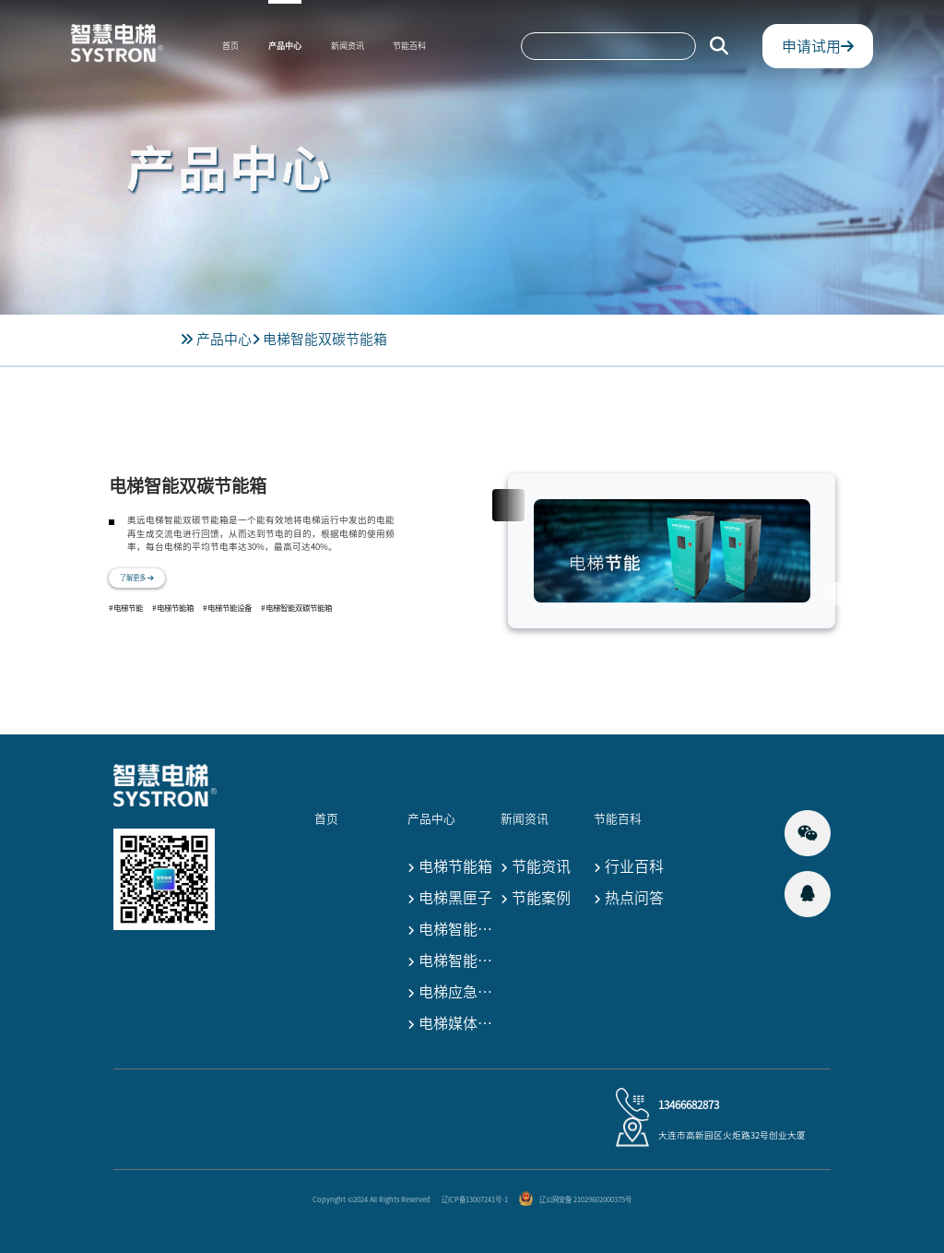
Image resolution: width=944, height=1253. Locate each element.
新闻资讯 (347, 46)
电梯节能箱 (449, 868)
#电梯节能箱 (173, 608)
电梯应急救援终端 (451, 993)
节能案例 (536, 899)
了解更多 (137, 578)
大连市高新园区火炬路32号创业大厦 (732, 1134)
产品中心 (284, 46)
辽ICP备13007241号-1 (475, 1199)
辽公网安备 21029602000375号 (585, 1199)
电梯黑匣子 (449, 899)
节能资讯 (536, 868)
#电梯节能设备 (227, 608)
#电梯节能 (126, 608)
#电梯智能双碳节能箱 (296, 608)
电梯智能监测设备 (451, 930)
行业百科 (629, 868)
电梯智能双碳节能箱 (325, 339)
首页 (230, 46)
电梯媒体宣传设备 (451, 1024)
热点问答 (629, 899)
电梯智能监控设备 (451, 962)
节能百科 (409, 46)
